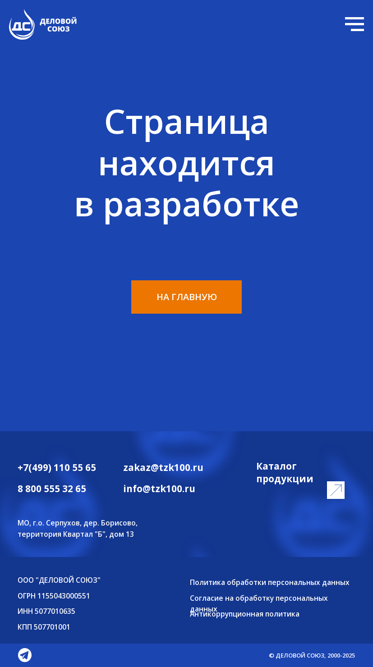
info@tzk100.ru (159, 488)
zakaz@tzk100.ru (163, 467)
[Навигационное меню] (354, 24)
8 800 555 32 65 (52, 488)
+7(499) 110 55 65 (57, 467)
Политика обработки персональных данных (270, 582)
